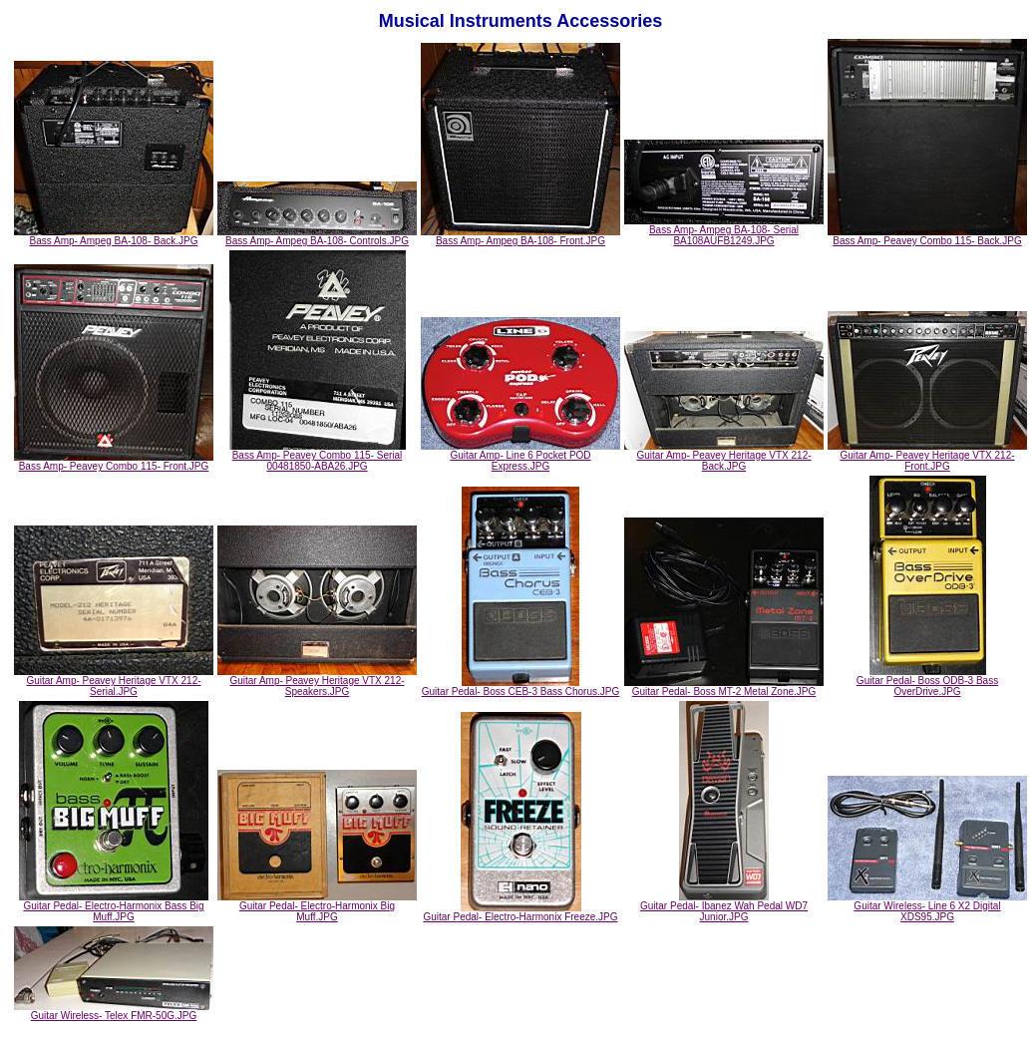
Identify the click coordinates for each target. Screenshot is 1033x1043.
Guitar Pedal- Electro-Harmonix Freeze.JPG (520, 912)
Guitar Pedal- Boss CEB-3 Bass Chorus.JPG (520, 687)
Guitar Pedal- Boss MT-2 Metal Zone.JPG (724, 687)
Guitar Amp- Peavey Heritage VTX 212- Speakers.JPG (317, 681)
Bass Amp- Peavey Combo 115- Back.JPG (927, 236)
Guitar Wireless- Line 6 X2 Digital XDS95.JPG (927, 906)
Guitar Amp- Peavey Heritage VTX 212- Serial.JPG (113, 681)
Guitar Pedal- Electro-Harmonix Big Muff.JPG (317, 906)
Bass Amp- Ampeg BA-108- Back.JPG (113, 236)
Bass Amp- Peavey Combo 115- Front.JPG (113, 462)
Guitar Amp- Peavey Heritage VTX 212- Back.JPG (724, 456)
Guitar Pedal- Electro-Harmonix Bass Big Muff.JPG (113, 906)
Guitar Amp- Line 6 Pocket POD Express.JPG (520, 456)
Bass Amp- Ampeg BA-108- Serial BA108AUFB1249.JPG (724, 230)
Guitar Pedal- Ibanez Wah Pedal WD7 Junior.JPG (724, 906)
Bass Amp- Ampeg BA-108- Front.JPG (520, 236)
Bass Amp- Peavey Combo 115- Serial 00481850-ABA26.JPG (317, 456)
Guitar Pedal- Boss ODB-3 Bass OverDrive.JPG (927, 681)
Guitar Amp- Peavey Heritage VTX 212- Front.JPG (927, 456)
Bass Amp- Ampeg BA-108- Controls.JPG (317, 236)
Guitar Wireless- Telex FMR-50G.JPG (113, 1011)
